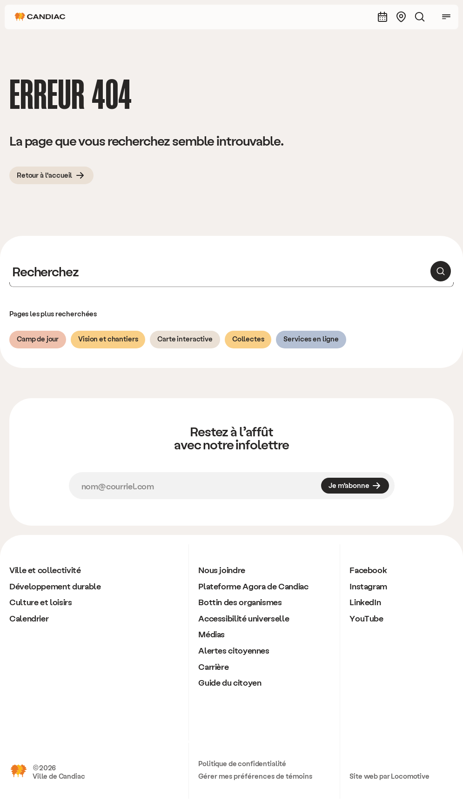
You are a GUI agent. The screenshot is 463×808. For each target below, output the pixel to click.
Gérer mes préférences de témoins (255, 776)
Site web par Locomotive (389, 776)
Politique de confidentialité (242, 763)
